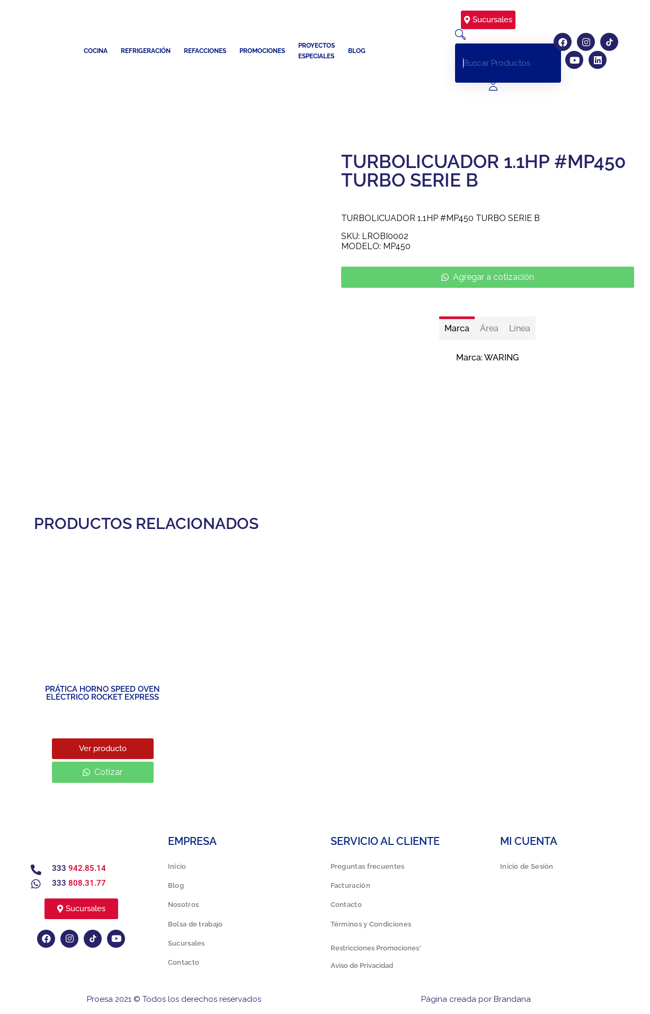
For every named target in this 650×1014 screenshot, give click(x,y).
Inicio (177, 866)
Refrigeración (146, 51)
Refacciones (205, 51)
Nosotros (183, 905)
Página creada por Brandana (476, 999)
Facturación (350, 885)
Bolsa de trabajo (195, 924)
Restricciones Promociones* (376, 948)
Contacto (183, 962)
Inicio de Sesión (527, 866)
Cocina (96, 51)
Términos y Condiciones (371, 924)
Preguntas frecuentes (368, 866)
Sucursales (186, 943)
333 (79, 868)
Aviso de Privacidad (362, 965)
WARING (501, 357)
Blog (357, 51)
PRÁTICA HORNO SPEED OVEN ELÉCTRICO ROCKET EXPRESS (102, 693)
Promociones (262, 51)
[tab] (457, 328)
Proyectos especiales (316, 51)
